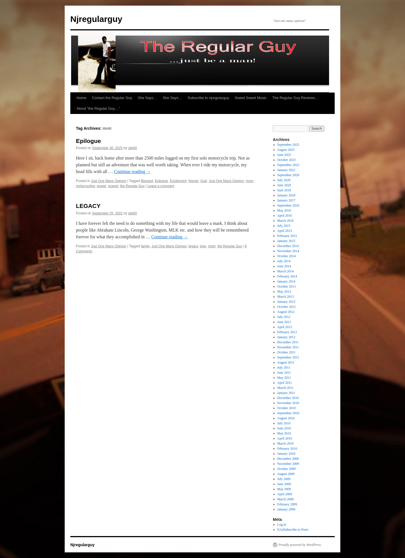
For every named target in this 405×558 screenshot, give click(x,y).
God (204, 181)
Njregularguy (96, 19)
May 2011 (284, 378)
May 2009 (284, 489)
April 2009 (284, 494)
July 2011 (284, 367)
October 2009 (286, 469)
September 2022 (288, 165)
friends (193, 181)
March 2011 (285, 388)
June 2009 (284, 484)
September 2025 (288, 145)
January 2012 (286, 337)
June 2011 (284, 373)
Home (81, 98)
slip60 (132, 148)
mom (249, 181)
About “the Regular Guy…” (98, 108)
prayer (101, 186)
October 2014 (286, 256)
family (145, 246)
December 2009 (288, 459)
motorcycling (85, 186)
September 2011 (288, 357)
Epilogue (88, 141)
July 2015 (284, 226)
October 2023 (286, 160)
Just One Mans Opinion (108, 181)
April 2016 (284, 216)
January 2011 (286, 393)
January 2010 (286, 454)
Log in (281, 524)
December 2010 (288, 398)
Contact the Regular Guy (112, 98)
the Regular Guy (132, 186)
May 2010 (284, 433)
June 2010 (284, 428)
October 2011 (286, 352)
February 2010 (287, 449)
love (203, 246)
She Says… (147, 98)
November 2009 (288, 464)
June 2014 (284, 266)
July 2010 (284, 423)
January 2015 (286, 241)
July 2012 (284, 317)
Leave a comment (160, 186)
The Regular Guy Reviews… (295, 98)
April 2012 (284, 327)
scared (113, 186)
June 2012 (284, 322)
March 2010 (285, 443)
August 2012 (286, 312)
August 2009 (286, 474)
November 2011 (288, 347)
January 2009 (286, 509)
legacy (193, 246)
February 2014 (287, 276)
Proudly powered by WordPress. (300, 545)
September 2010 (288, 413)
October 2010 (286, 408)
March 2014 (285, 271)
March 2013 (285, 297)
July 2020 (284, 180)
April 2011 (284, 383)
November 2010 (288, 403)
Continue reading (132, 171)
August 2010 (286, 418)
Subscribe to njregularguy (208, 98)
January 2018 (286, 195)
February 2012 (287, 332)
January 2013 (286, 302)
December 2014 (288, 246)
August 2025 (286, 150)
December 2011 (288, 342)
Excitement (178, 181)
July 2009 (284, 479)
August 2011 (285, 362)
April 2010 (284, 438)
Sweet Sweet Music (251, 98)
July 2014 (284, 261)
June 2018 (284, 190)
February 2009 (287, 504)
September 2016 (288, 205)
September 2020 (288, 175)
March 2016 (285, 221)
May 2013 (284, 291)
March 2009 (285, 499)
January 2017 (286, 200)
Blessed (147, 181)
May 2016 (284, 210)
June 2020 (284, 185)
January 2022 (286, 170)
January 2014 (286, 281)
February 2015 (287, 236)
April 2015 (284, 231)
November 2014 (288, 251)
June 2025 (284, 155)
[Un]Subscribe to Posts (293, 530)
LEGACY (88, 206)
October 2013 (286, 286)
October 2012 (286, 307)
